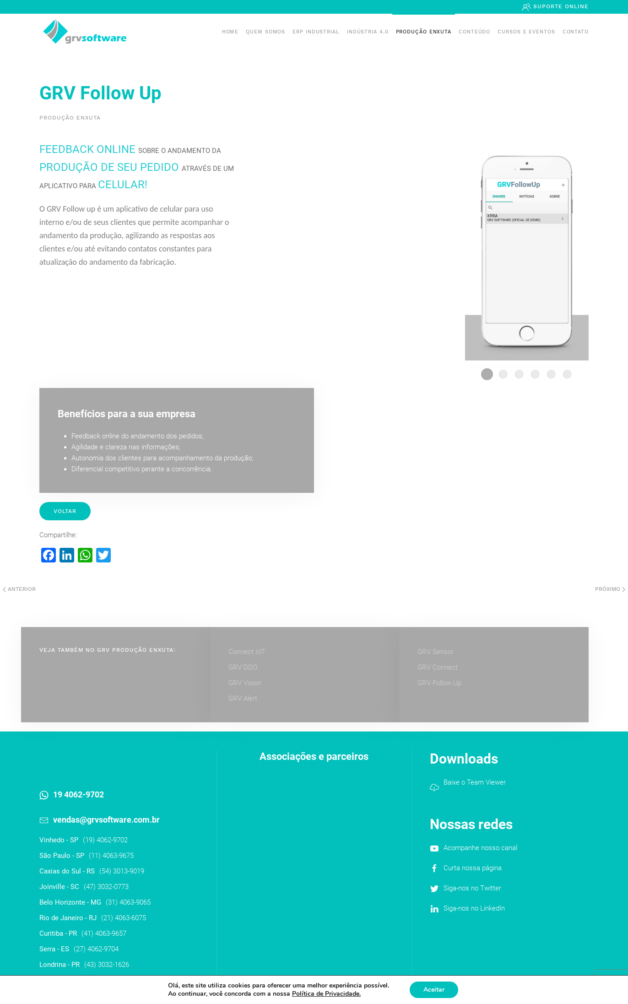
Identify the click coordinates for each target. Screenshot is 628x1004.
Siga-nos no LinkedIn (474, 908)
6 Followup (567, 374)
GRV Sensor (435, 652)
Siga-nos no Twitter (472, 888)
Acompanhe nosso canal (480, 848)
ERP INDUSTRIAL (316, 32)
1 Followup (487, 374)
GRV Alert (242, 698)
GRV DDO (242, 667)
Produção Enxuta (70, 118)
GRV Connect (437, 667)
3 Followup (519, 374)
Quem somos (265, 32)
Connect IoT (246, 652)
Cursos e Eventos (526, 32)
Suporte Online (560, 6)
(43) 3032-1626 (106, 964)
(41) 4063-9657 (103, 933)
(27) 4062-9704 (96, 949)
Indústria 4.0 (368, 32)
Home (230, 32)
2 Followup (503, 374)
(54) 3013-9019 (121, 871)
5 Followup (551, 374)
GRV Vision (244, 683)
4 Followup (535, 374)
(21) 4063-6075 (123, 918)
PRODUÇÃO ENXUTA (424, 32)
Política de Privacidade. (326, 993)
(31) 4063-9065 (128, 902)
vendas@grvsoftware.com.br (106, 819)
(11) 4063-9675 (111, 855)
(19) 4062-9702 (105, 840)
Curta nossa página (473, 868)
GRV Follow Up (439, 683)
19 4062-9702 (78, 794)
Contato (576, 32)
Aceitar (433, 989)
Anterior (19, 589)
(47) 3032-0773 (106, 887)
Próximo (610, 589)
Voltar (65, 511)
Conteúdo (474, 32)
